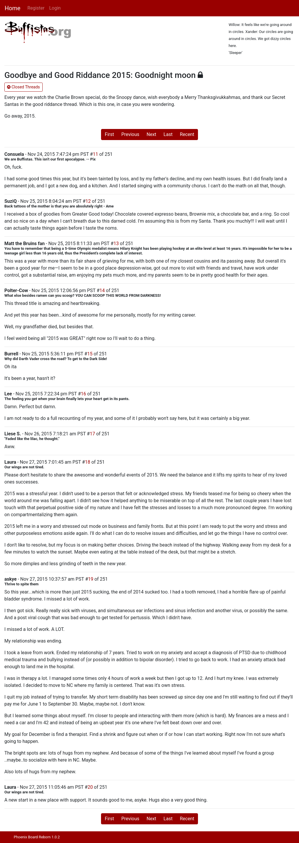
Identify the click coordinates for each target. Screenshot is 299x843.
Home (12, 8)
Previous (130, 134)
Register (36, 8)
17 (92, 434)
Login (54, 8)
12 (88, 201)
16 (83, 394)
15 (90, 354)
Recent (187, 134)
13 (116, 243)
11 (95, 154)
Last (168, 134)
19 (90, 579)
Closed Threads (23, 87)
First (109, 134)
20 (90, 787)
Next (151, 134)
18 (87, 462)
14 (102, 290)
